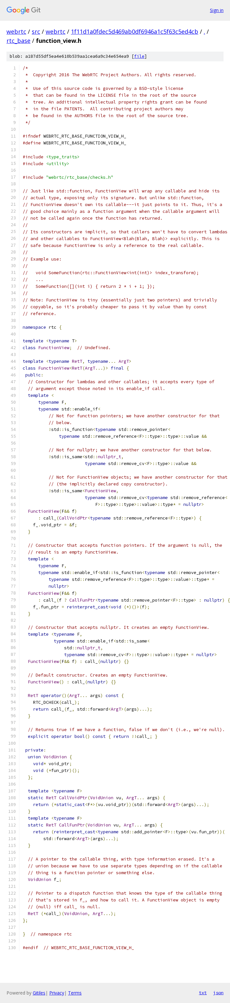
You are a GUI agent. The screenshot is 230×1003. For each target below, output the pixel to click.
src (36, 31)
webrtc (16, 31)
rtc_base (18, 40)
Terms (75, 993)
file (139, 56)
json (218, 993)
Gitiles (39, 993)
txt (203, 993)
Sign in (217, 10)
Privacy (56, 993)
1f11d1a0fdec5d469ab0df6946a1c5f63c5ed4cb (134, 31)
